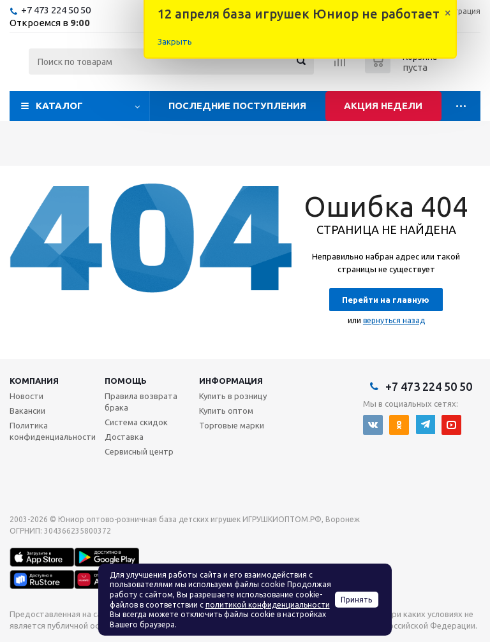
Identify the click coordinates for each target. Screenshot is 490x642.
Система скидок (136, 422)
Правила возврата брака (141, 401)
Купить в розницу (233, 395)
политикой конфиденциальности (267, 605)
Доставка (124, 436)
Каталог (59, 105)
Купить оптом (226, 410)
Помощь (126, 380)
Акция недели (383, 105)
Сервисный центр (139, 451)
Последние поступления (237, 105)
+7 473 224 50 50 (56, 9)
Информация (231, 380)
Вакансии (27, 410)
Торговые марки (231, 425)
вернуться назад (394, 320)
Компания (34, 380)
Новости (26, 395)
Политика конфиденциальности (53, 431)
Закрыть (175, 41)
